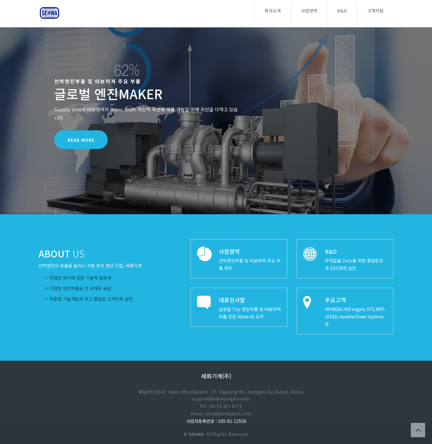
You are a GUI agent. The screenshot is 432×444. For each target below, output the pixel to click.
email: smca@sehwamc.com (220, 413)
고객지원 (375, 10)
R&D (342, 10)
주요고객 (335, 300)
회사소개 (273, 10)
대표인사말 (232, 300)
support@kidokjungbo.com (220, 398)
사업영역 (309, 10)
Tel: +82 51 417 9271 (220, 406)
